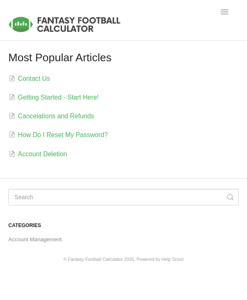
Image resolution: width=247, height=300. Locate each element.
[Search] (123, 197)
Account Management (35, 239)
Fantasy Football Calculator (95, 259)
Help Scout (173, 259)
